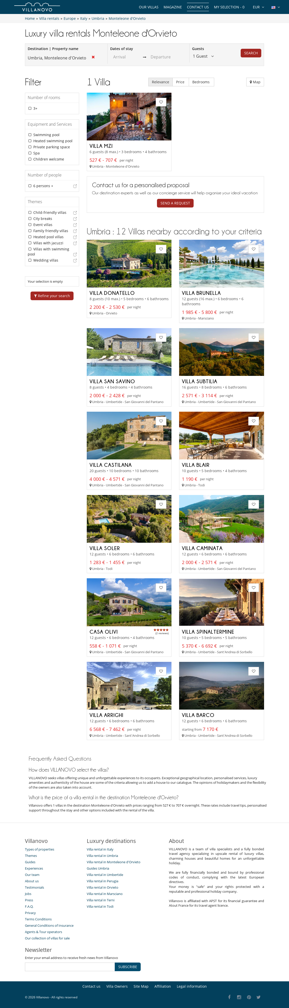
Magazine (173, 7)
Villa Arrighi (106, 715)
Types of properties (39, 849)
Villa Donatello (112, 293)
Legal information (192, 986)
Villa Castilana (111, 465)
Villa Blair (196, 465)
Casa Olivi (104, 631)
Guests (198, 48)
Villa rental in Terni (100, 900)
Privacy (30, 912)
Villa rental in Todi (100, 906)
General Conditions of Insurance (49, 925)
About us (32, 881)
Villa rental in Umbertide (105, 874)
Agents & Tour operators (43, 932)
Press (29, 900)
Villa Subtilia (199, 381)
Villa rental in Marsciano (105, 893)
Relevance (160, 81)
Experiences (34, 868)
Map (255, 81)
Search (251, 53)
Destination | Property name (53, 48)
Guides (30, 862)
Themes (31, 855)
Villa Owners (117, 986)
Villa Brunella (201, 293)
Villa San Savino (112, 381)
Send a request (175, 203)
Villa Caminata (202, 548)
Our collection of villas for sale (47, 938)
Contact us (198, 7)
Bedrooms (201, 81)
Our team (32, 874)
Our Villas (148, 7)
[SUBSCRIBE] (70, 967)
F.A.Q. (29, 906)
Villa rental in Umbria (102, 855)
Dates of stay (121, 48)
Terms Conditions (38, 919)
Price (180, 81)
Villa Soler (105, 548)
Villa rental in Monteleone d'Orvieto (113, 862)
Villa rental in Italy (100, 849)
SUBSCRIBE (127, 966)
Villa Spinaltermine (208, 631)
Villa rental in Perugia (102, 881)
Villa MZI (101, 146)
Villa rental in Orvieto (102, 887)
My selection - (229, 7)
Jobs (28, 893)
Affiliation (162, 986)
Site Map (141, 986)
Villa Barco (198, 715)
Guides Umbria (98, 868)
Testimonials (34, 887)
